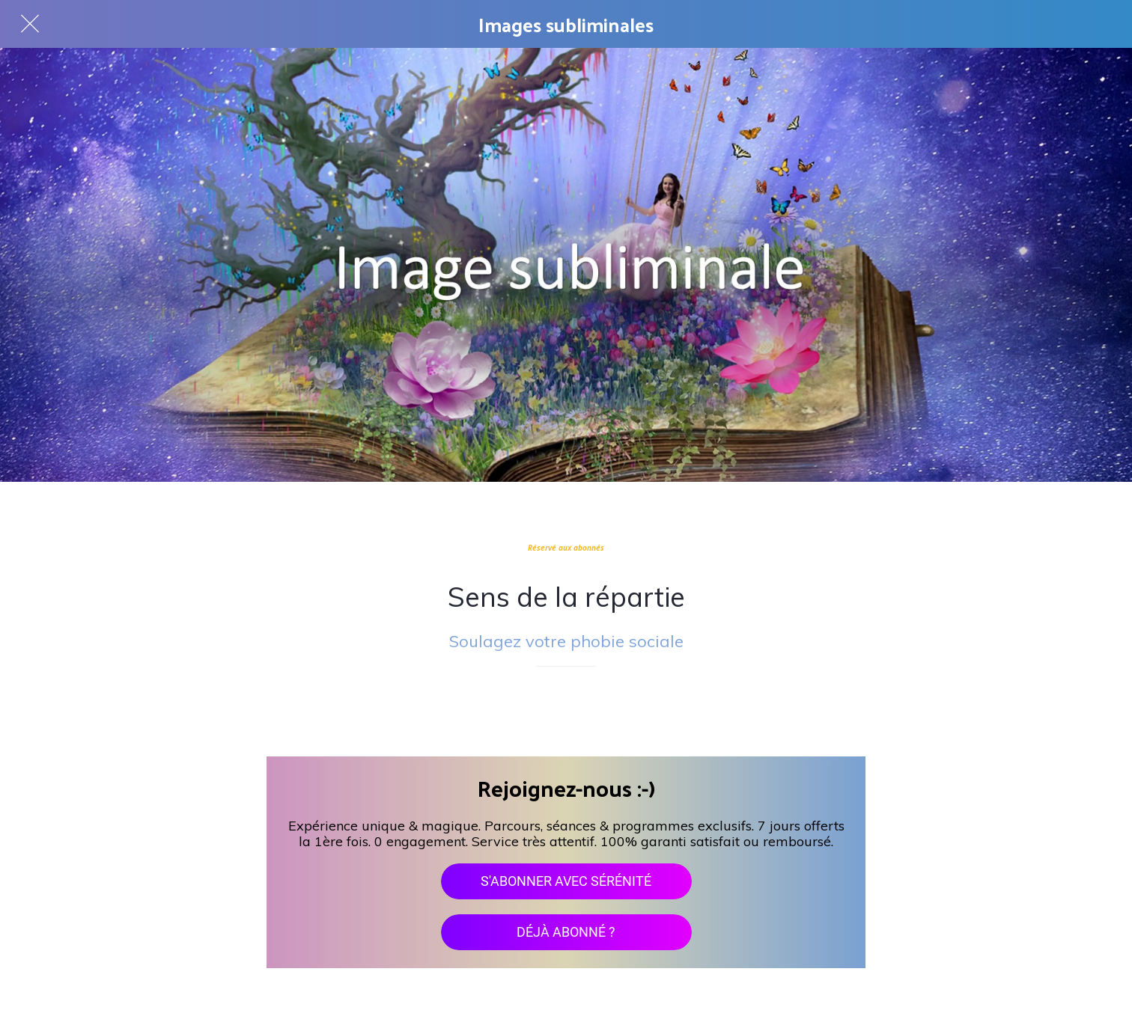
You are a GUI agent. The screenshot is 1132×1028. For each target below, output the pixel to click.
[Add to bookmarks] (566, 711)
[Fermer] (30, 24)
